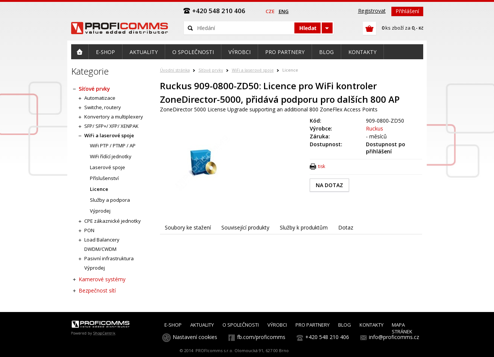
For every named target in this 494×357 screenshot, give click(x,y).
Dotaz (345, 227)
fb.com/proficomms (261, 336)
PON (89, 230)
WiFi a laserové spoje (253, 70)
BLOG (344, 324)
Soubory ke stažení (188, 227)
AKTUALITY (202, 324)
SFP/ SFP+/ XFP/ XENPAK (111, 126)
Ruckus (374, 128)
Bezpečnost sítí (97, 290)
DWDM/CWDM (100, 249)
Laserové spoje (107, 167)
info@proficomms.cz (394, 336)
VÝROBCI (277, 324)
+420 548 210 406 (327, 336)
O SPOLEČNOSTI (240, 324)
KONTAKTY (372, 324)
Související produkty (245, 227)
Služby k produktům (304, 227)
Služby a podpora (110, 199)
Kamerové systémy (102, 279)
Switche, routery (102, 107)
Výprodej (100, 210)
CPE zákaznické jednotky (112, 221)
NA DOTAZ (329, 185)
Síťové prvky (210, 70)
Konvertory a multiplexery (113, 116)
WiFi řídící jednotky (110, 156)
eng (284, 11)
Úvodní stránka (175, 70)
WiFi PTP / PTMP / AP (113, 145)
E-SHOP (173, 324)
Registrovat (372, 10)
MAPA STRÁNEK (402, 328)
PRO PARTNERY (313, 324)
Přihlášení (407, 11)
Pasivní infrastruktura (109, 258)
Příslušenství (104, 178)
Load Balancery (101, 239)
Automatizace (99, 97)
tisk (321, 166)
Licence (290, 70)
